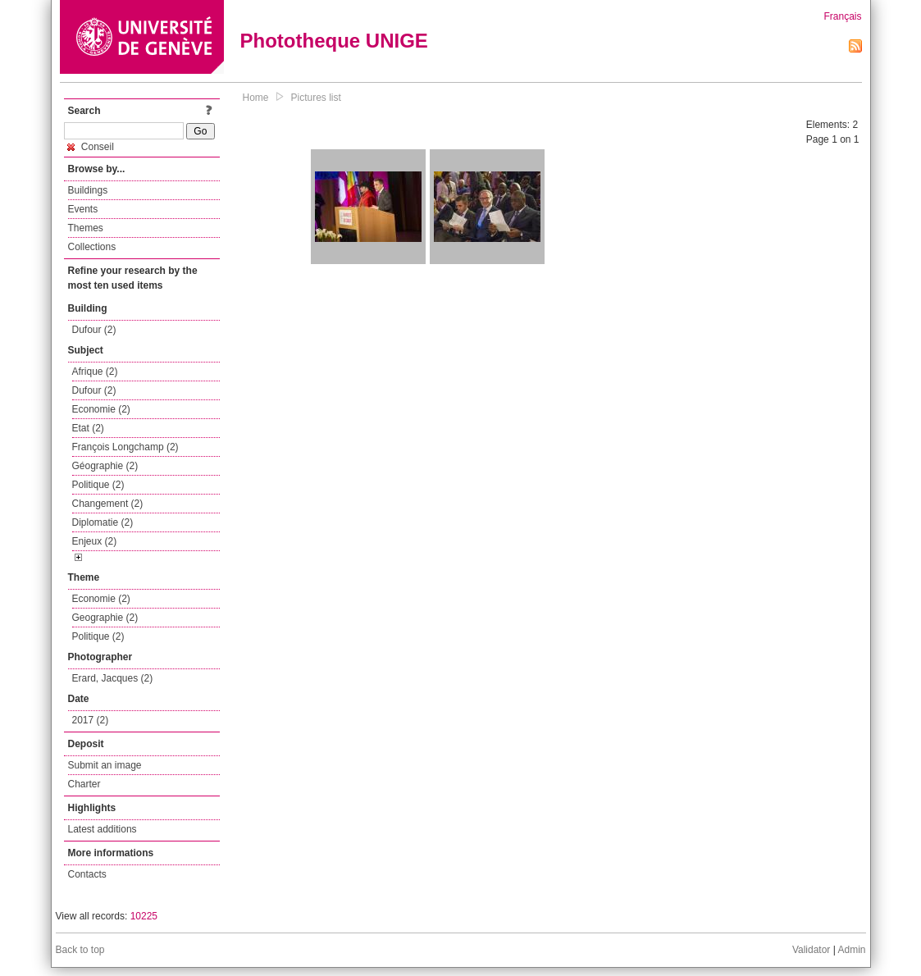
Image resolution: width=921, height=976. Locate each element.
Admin (851, 949)
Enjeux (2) (94, 541)
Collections (92, 247)
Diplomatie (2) (103, 522)
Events (83, 209)
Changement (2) (108, 503)
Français (842, 16)
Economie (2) (101, 409)
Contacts (87, 874)
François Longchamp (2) (125, 447)
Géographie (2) (105, 466)
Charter (84, 784)
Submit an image (105, 765)
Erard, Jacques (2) (112, 678)
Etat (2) (88, 428)
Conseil (90, 147)
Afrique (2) (95, 371)
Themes (85, 228)
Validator (811, 949)
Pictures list (316, 97)
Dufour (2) (94, 329)
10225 (143, 916)
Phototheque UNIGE (334, 41)
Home (256, 97)
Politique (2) (98, 484)
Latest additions (102, 829)
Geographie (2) (105, 617)
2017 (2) (90, 720)
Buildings (88, 190)
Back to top (80, 949)
